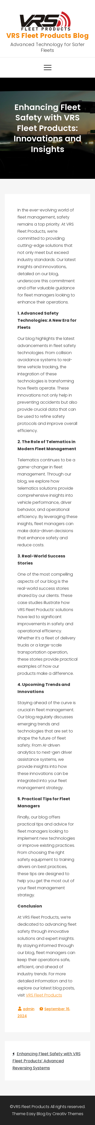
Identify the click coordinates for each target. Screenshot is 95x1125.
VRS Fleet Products (44, 995)
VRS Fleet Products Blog (47, 35)
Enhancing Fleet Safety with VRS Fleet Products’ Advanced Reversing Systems (46, 1061)
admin (28, 1008)
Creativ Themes (67, 1114)
